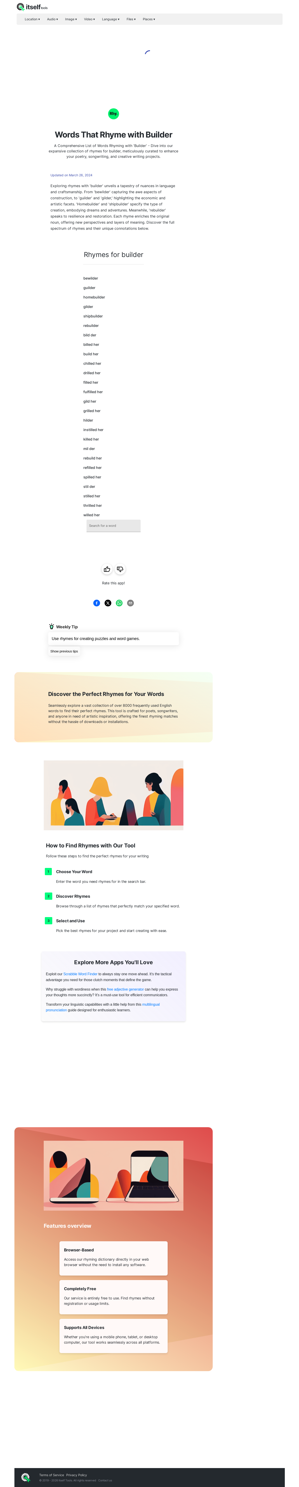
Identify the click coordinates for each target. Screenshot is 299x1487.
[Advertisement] (249, 162)
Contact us (105, 1480)
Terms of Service (51, 1475)
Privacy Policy (76, 1475)
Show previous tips (64, 651)
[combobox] (114, 526)
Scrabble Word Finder (80, 974)
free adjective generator (125, 989)
